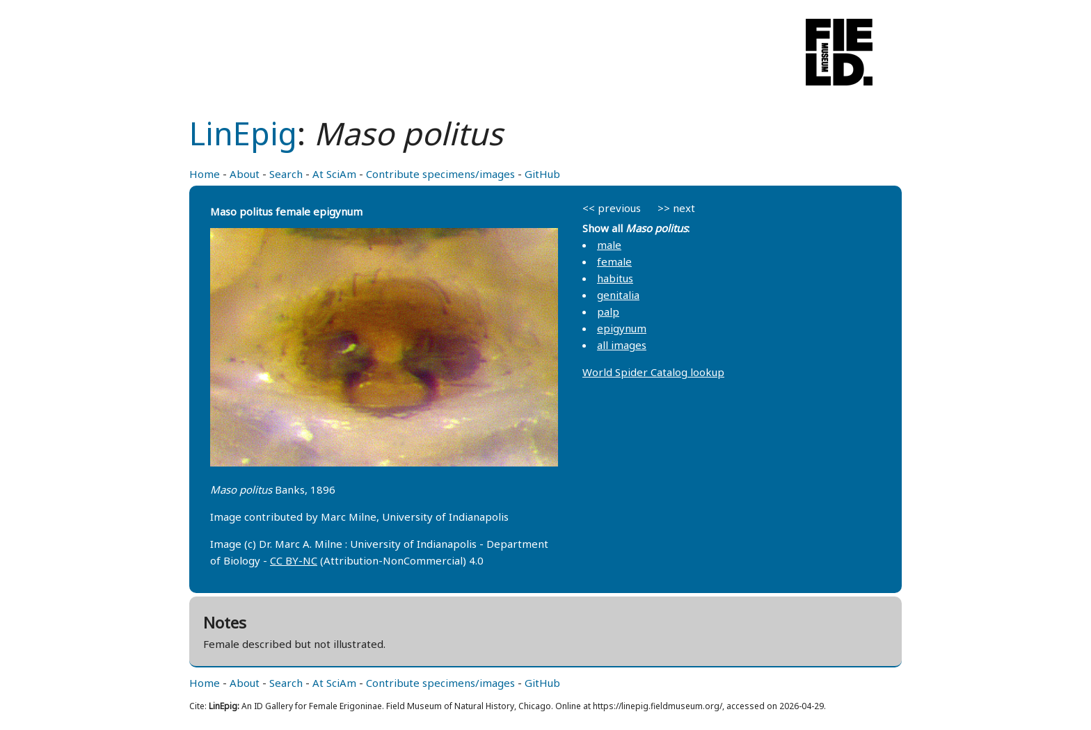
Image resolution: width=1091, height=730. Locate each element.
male (609, 245)
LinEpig (243, 133)
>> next (676, 208)
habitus (615, 278)
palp (608, 311)
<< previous (611, 208)
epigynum (621, 328)
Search (286, 174)
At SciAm (334, 174)
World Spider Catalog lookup (653, 372)
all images (621, 345)
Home (204, 174)
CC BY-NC (293, 560)
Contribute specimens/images (440, 174)
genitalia (618, 295)
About (245, 174)
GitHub (542, 174)
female (614, 261)
